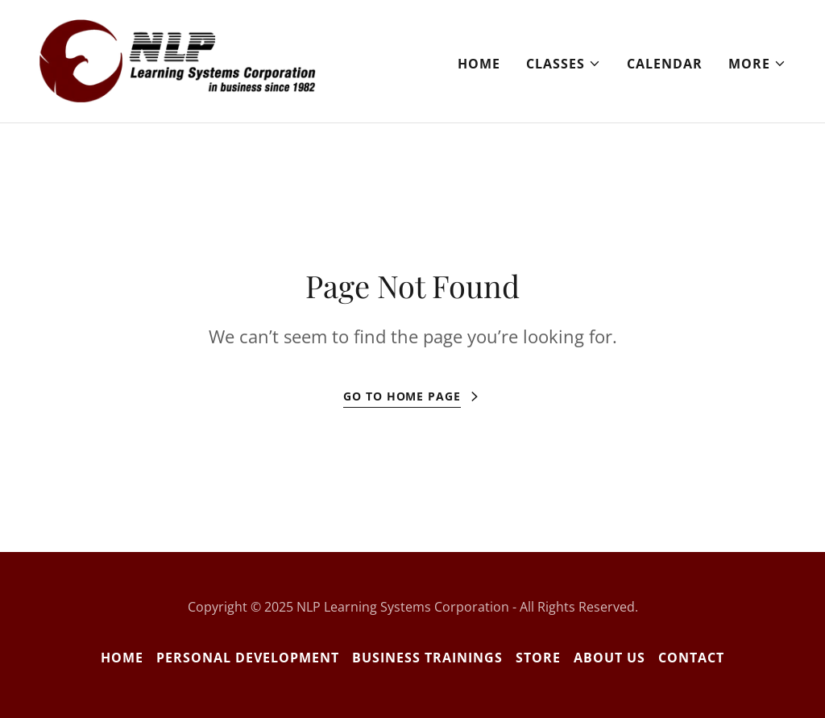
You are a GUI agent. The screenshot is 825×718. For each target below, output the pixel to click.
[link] (177, 59)
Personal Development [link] (247, 657)
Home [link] (479, 64)
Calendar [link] (665, 64)
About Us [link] (609, 657)
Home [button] (122, 657)
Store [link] (538, 657)
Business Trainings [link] (427, 657)
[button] (563, 63)
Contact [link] (691, 657)
